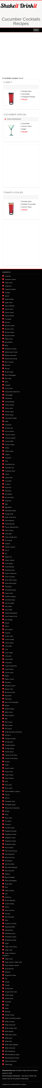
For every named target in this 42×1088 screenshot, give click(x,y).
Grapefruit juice (10, 570)
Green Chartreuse (10, 573)
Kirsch (7, 626)
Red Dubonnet (9, 854)
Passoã (7, 762)
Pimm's (7, 798)
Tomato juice (9, 988)
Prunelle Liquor (10, 828)
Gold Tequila (9, 563)
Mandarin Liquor (10, 686)
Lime (6, 649)
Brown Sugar (9, 372)
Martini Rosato (9, 709)
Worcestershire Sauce (12, 1058)
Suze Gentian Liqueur (12, 965)
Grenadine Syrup (10, 590)
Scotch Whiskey (10, 900)
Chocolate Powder (11, 418)
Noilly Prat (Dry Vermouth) (13, 732)
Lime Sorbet (9, 659)
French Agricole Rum (11, 527)
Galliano (7, 543)
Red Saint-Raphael (11, 867)
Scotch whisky (9, 904)
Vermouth (8, 1002)
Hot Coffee (8, 606)
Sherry (7, 907)
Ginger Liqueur (9, 560)
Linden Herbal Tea (11, 666)
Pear (6, 781)
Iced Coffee (8, 610)
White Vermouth (10, 1048)
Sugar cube (8, 950)
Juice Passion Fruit (11, 616)
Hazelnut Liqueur (10, 596)
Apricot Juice (9, 309)
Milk (6, 719)
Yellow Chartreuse (11, 1061)
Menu (36, 30)
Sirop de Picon (9, 910)
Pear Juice (8, 785)
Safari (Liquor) (9, 890)
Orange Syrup (9, 748)
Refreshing (16, 119)
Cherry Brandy (9, 401)
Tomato (7, 985)
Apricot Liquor (9, 312)
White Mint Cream (10, 1035)
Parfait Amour (9, 752)
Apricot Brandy (9, 306)
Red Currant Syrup (11, 851)
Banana (7, 322)
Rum (6, 887)
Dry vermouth (9, 497)
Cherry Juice (9, 408)
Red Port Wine (9, 864)
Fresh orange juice (11, 537)
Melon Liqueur (9, 715)
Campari (7, 385)
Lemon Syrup (9, 643)
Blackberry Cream (10, 349)
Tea (6, 978)
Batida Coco (9, 339)
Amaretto (8, 276)
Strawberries (9, 930)
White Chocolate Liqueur (13, 1018)
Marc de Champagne (11, 702)
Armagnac (8, 319)
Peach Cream (9, 768)
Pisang (7, 811)
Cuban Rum (9, 477)
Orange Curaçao (10, 738)
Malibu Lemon (9, 679)
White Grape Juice (11, 1028)
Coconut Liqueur (10, 438)
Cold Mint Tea (9, 468)
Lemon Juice (9, 636)
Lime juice (8, 656)
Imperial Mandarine (11, 613)
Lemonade (8, 646)
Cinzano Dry (9, 428)
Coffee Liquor (9, 451)
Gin (6, 553)
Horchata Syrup (10, 600)
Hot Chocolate (9, 603)
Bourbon (7, 365)
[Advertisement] (21, 54)
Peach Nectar (9, 778)
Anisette (7, 292)
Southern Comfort (10, 923)
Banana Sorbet (10, 335)
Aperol (7, 296)
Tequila (7, 982)
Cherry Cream (9, 405)
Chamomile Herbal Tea (12, 392)
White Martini (9, 1031)
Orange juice (9, 742)
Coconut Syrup (9, 444)
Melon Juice (9, 712)
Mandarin (8, 682)
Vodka (7, 1005)
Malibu (7, 676)
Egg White (8, 507)
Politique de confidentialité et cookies (14, 1084)
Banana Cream (10, 325)
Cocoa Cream (9, 431)
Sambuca (8, 897)
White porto (8, 1038)
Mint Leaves (9, 725)
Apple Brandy (9, 299)
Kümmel (7, 633)
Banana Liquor (9, 332)
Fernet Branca (9, 520)
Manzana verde (10, 692)
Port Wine (8, 821)
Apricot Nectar (9, 316)
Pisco (6, 814)
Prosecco (8, 824)
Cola (6, 461)
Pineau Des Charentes (12, 808)
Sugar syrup (9, 959)
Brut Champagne (10, 375)
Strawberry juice (10, 933)
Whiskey (7, 1011)
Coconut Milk (9, 441)
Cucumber (8, 481)
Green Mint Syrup (10, 583)
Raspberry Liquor (10, 841)
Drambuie (8, 491)
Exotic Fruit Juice (10, 517)
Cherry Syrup (9, 415)
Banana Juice (9, 329)
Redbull (7, 874)
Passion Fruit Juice (11, 755)
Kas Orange (9, 619)
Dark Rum (8, 487)
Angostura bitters (10, 289)
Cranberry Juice (10, 471)
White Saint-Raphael (11, 1044)
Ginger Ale (8, 557)
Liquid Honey (9, 669)
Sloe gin (7, 913)
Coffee (7, 448)
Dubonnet (8, 501)
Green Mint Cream (11, 580)
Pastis (7, 765)
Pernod (7, 795)
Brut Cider (8, 378)
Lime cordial (9, 653)
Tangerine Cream (10, 975)
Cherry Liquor (9, 411)
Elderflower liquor (10, 510)
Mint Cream (8, 722)
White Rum (8, 1041)
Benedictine (8, 342)
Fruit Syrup (8, 540)
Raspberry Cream (10, 834)
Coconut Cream (10, 434)
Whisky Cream (9, 1015)
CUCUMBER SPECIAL (15, 114)
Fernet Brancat (9, 524)
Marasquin (8, 699)
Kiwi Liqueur (9, 629)
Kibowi (7, 623)
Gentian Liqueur (10, 547)
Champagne (9, 395)
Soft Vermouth (9, 917)
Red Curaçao (9, 847)
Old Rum (8, 735)
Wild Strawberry (10, 1051)
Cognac (7, 454)
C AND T (7, 82)
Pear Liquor (8, 788)
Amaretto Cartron (10, 279)
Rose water (8, 884)
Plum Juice (8, 818)
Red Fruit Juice (10, 857)
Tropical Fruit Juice (11, 992)
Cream (7, 474)
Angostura (8, 286)
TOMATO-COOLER (13, 192)
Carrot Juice (9, 388)
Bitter (6, 345)
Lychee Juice (9, 672)
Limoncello (8, 662)
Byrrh (6, 382)
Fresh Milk (8, 534)
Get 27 (7, 550)
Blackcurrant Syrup (11, 359)
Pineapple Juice (10, 801)
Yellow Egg (8, 1064)
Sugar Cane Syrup (11, 946)
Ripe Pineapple (10, 877)
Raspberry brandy (10, 831)
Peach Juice (9, 771)
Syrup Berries (9, 969)
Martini (7, 705)
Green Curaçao (10, 577)
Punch (9, 119)
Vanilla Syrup (9, 998)
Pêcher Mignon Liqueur (12, 791)
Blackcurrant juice (10, 355)
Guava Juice (9, 593)
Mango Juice (9, 689)
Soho (6, 920)
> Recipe (23, 99)
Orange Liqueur (10, 745)
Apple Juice (8, 302)
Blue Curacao (9, 362)
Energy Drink (9, 514)
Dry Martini (8, 494)
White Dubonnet (10, 1025)
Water (7, 1008)
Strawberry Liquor (10, 937)
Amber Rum (9, 283)
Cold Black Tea (9, 464)
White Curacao (9, 1021)
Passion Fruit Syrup (11, 758)
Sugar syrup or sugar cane (13, 962)
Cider (6, 421)
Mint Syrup (8, 728)
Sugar (7, 943)
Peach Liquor (9, 775)
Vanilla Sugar (9, 995)
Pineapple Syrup (10, 804)
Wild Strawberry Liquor (12, 1054)
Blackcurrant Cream (11, 352)
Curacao (7, 484)
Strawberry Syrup (10, 940)
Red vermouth (9, 871)
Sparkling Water (10, 927)
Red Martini (8, 861)
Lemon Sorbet (9, 639)
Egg (6, 504)
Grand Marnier (9, 567)
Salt (6, 894)
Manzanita (8, 695)
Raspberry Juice (10, 837)
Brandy (7, 368)
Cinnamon (8, 425)
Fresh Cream (9, 530)
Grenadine (8, 586)
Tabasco (7, 972)
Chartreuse (8, 398)
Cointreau (8, 458)
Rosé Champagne (11, 880)
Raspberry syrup (10, 844)
